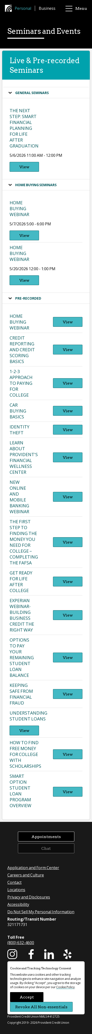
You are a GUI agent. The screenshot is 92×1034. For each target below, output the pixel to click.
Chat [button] (46, 848)
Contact (14, 882)
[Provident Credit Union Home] (10, 8)
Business (47, 8)
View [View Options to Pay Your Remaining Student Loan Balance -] (68, 657)
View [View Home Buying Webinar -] (68, 321)
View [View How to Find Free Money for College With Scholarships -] (68, 754)
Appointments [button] (46, 836)
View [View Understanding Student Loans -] (24, 730)
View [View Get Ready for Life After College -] (68, 581)
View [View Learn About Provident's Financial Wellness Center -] (68, 457)
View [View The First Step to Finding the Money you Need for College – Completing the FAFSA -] (68, 542)
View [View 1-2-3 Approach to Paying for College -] (68, 383)
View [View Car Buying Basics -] (68, 410)
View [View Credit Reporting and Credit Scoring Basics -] (68, 349)
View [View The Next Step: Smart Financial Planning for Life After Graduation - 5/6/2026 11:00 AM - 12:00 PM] (24, 166)
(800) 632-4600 (20, 942)
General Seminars (32, 92)
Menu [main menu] (76, 8)
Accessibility (18, 904)
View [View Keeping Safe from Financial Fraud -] (68, 693)
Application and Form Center (33, 867)
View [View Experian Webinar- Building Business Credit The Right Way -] (68, 615)
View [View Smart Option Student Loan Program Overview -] (68, 791)
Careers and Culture (25, 874)
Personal (23, 8)
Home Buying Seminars (36, 184)
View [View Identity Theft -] (68, 429)
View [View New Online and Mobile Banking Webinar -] (68, 496)
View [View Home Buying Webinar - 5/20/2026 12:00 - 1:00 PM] (24, 280)
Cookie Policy (65, 987)
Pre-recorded (28, 298)
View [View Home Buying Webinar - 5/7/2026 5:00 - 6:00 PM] (24, 235)
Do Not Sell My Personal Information (40, 911)
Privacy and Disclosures (28, 897)
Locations (16, 889)
